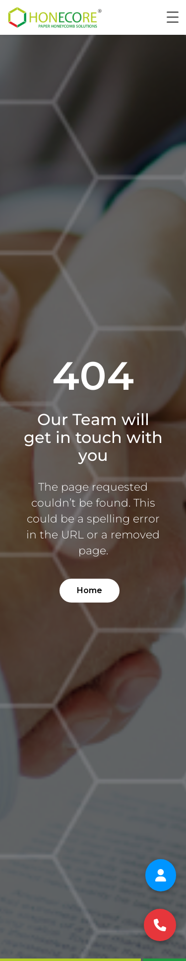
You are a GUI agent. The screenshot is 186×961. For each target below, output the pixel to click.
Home (89, 590)
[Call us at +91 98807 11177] (160, 925)
